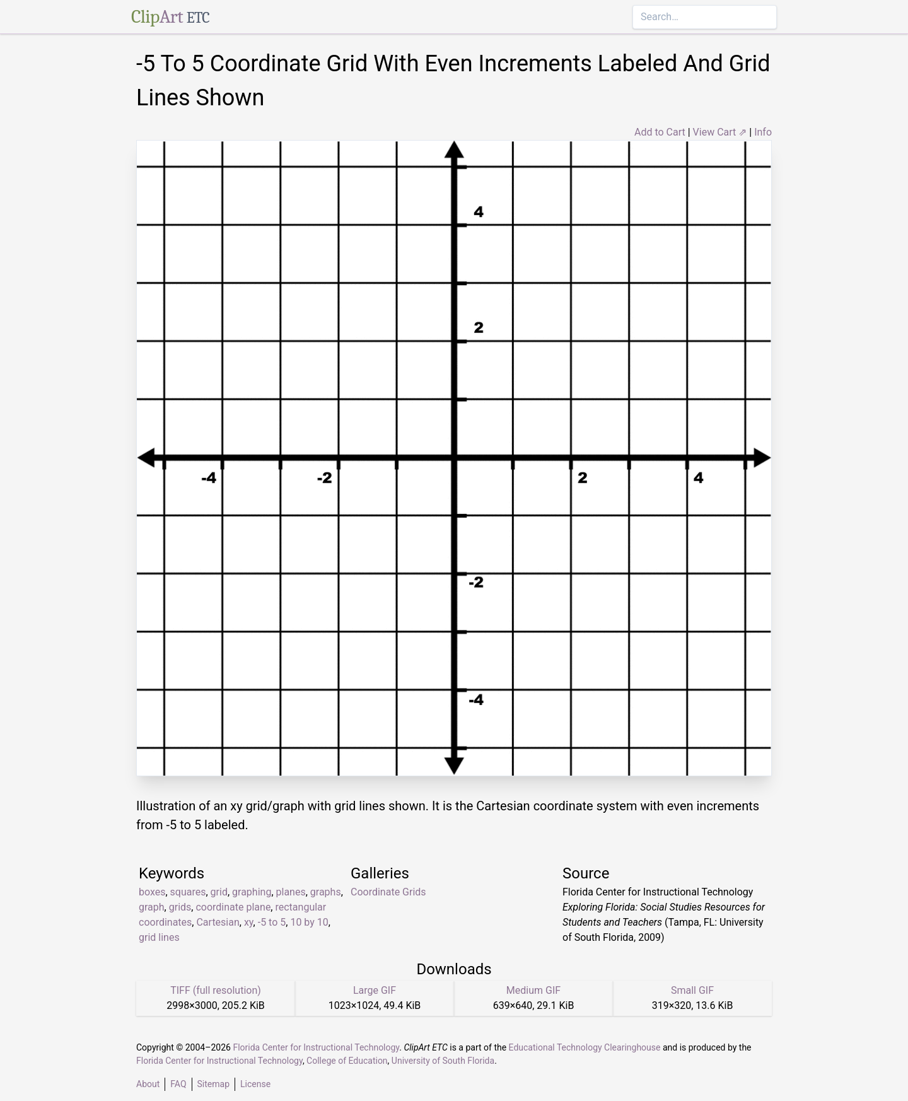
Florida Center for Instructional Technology (316, 1047)
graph (152, 907)
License (255, 1084)
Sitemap (213, 1084)
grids (180, 907)
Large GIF (374, 990)
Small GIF (692, 990)
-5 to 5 (272, 922)
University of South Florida (443, 1061)
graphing (251, 892)
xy (248, 922)
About (148, 1084)
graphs (325, 892)
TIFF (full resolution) (215, 990)
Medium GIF (533, 990)
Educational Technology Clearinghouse (585, 1047)
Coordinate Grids (388, 892)
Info (763, 132)
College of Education (347, 1061)
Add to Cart (659, 132)
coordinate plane (233, 907)
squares (188, 892)
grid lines (159, 937)
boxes (152, 892)
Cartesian (217, 922)
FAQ (178, 1084)
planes (291, 892)
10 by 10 (309, 922)
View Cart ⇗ (720, 132)
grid (219, 892)
